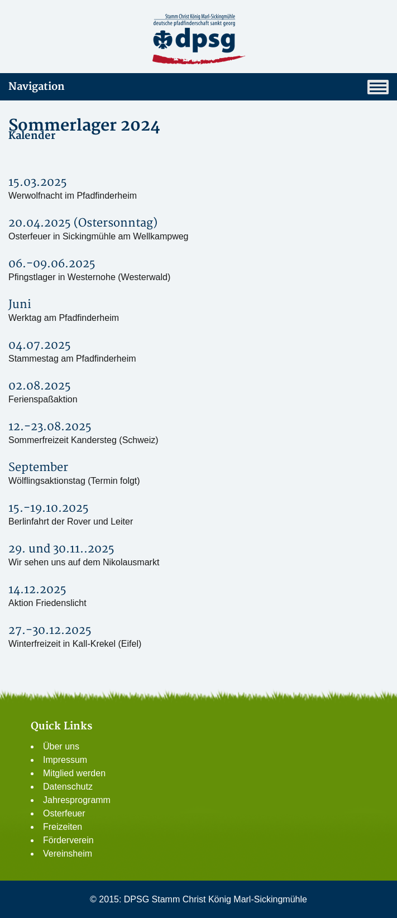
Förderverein (68, 840)
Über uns (61, 746)
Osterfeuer (64, 813)
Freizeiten (62, 827)
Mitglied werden (74, 773)
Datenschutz (68, 786)
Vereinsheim (67, 853)
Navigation (198, 87)
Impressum (65, 760)
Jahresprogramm (77, 800)
